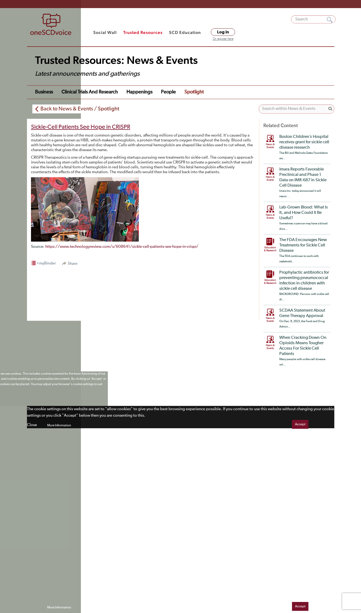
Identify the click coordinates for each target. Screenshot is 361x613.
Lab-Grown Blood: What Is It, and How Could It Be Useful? (303, 212)
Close (32, 425)
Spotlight (194, 92)
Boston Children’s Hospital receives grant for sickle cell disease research (304, 142)
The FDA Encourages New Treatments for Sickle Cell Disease (303, 245)
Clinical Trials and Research (89, 92)
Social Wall (105, 32)
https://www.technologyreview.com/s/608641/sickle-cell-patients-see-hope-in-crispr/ (121, 247)
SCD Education (185, 32)
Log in (223, 32)
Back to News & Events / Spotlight (79, 109)
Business (44, 92)
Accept (300, 424)
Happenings (139, 92)
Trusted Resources (143, 32)
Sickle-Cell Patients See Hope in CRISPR (80, 127)
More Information (59, 425)
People (168, 92)
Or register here (223, 39)
